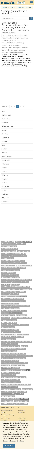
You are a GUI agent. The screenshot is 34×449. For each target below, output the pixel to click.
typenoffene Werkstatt (8, 272)
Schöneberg (5, 164)
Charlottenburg (6, 115)
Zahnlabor (22, 267)
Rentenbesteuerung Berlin (9, 301)
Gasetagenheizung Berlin (9, 320)
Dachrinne (24, 346)
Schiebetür (22, 370)
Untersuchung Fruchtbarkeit (10, 294)
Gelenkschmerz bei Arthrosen (10, 296)
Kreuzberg (5, 134)
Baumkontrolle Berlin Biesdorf (10, 398)
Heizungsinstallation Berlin (9, 387)
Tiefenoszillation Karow (21, 401)
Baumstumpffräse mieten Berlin (11, 389)
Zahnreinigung (21, 291)
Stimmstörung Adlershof (24, 279)
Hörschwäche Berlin (7, 258)
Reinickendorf (6, 160)
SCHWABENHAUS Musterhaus (10, 372)
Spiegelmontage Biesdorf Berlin (11, 332)
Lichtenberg (5, 137)
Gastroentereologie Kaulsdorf (10, 308)
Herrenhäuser (6, 365)
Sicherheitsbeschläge (8, 327)
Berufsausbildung (21, 315)
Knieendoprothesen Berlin (9, 351)
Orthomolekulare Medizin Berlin (11, 382)
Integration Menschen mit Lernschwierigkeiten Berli (17, 356)
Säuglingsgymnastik (23, 251)
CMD (28, 370)
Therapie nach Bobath (8, 265)
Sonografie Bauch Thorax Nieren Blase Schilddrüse (16, 289)
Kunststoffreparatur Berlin (9, 370)
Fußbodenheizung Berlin (9, 334)
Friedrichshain (6, 119)
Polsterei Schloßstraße (19, 263)
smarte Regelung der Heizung (10, 282)
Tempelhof (5, 175)
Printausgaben (22, 408)
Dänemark (5, 313)
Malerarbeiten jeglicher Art (9, 248)
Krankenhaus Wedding (8, 291)
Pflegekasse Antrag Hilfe (18, 358)
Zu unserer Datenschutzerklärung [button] (13, 441)
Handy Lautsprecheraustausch (10, 379)
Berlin (3, 111)
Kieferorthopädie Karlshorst (10, 344)
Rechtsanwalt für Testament (10, 275)
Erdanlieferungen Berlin (8, 256)
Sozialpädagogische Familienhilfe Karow (13, 348)
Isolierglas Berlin (21, 256)
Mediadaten (21, 410)
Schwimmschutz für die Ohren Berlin (12, 336)
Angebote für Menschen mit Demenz (12, 298)
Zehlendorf (5, 201)
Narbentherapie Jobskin (8, 339)
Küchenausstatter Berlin (9, 251)
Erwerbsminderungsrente (9, 246)
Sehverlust (25, 325)
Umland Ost (5, 186)
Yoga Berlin (22, 301)
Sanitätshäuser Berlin (18, 365)
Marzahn (4, 141)
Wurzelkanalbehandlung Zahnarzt (21, 317)
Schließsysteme (6, 367)
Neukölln (4, 149)
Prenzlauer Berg (6, 156)
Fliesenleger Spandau (25, 341)
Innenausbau (24, 398)
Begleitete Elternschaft (8, 279)
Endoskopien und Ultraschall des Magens (13, 353)
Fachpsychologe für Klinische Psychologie (14, 377)
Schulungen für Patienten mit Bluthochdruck (14, 363)
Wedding (4, 190)
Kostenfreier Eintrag (6, 410)
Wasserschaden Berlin (8, 315)
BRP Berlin (23, 310)
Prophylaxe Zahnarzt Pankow (10, 277)
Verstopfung (24, 282)
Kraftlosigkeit (5, 317)
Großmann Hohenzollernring (10, 303)
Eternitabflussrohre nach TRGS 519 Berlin (13, 244)
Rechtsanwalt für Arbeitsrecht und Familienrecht (16, 384)
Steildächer (19, 241)
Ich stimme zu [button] (9, 445)
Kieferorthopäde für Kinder (9, 267)
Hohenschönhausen (7, 126)
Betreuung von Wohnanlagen (10, 329)
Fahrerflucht (27, 241)
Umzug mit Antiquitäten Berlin (10, 270)
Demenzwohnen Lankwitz (9, 341)
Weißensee (5, 194)
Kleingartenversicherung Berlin (10, 346)
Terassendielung (6, 263)
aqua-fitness (5, 358)
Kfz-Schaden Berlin (7, 401)
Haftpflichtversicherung (8, 391)
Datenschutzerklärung (7, 415)
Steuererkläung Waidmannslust (11, 325)
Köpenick (4, 130)
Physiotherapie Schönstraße (10, 310)
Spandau (4, 168)
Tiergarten (5, 179)
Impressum (21, 412)
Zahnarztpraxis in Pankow (23, 265)
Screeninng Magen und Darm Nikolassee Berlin (15, 306)
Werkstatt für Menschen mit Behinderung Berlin (15, 286)
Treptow (4, 183)
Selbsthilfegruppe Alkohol (9, 322)
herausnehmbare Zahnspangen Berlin (12, 394)
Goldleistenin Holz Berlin (9, 375)
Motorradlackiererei (21, 403)
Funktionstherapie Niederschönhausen (13, 260)
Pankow (4, 152)
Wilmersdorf (5, 198)
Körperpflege (5, 284)
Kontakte (3, 412)
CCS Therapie (15, 284)
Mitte (3, 145)
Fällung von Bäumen (16, 313)
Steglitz (4, 171)
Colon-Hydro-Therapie (8, 396)
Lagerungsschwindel (8, 241)
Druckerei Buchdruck (8, 403)
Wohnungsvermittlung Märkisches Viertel (14, 253)
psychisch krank (27, 389)
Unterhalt (23, 296)
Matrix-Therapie (21, 391)
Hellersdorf (5, 122)
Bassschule (16, 367)
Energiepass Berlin (23, 334)
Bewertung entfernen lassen (10, 360)
